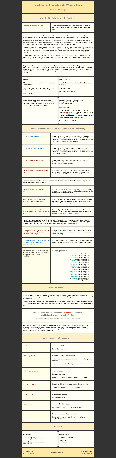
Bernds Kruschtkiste (87, 453)
